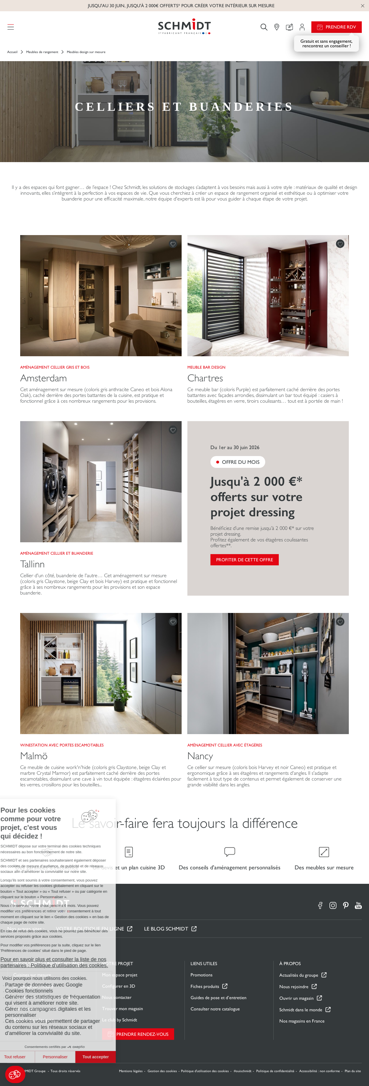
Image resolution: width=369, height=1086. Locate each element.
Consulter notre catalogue (215, 1009)
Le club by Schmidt (119, 1020)
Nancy (200, 755)
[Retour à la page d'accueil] (184, 26)
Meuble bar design (206, 367)
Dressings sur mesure (33, 986)
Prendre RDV (341, 27)
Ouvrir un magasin (296, 998)
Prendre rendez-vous (142, 1034)
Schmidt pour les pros (33, 1020)
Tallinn (32, 564)
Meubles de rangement (42, 52)
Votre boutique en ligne (90, 929)
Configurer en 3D (118, 986)
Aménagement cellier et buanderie (56, 553)
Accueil (12, 52)
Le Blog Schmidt (166, 929)
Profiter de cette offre (244, 559)
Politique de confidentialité (275, 1071)
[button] (15, 1074)
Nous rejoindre (293, 986)
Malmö (34, 755)
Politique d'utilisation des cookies (205, 1071)
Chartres (205, 378)
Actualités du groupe (298, 975)
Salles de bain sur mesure (36, 1008)
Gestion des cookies (162, 1071)
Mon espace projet (119, 975)
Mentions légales (131, 1071)
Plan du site (353, 1071)
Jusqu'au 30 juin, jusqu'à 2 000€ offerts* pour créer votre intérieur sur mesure (181, 5)
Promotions (201, 975)
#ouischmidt (242, 1071)
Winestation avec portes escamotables (61, 745)
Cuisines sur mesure (32, 975)
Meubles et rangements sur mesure (46, 997)
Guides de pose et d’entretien (218, 997)
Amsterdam (43, 378)
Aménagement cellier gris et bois (54, 367)
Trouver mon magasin (122, 1008)
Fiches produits (205, 986)
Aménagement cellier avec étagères (224, 745)
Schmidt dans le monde (300, 1009)
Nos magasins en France (302, 1021)
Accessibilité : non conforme (319, 1071)
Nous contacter (116, 997)
